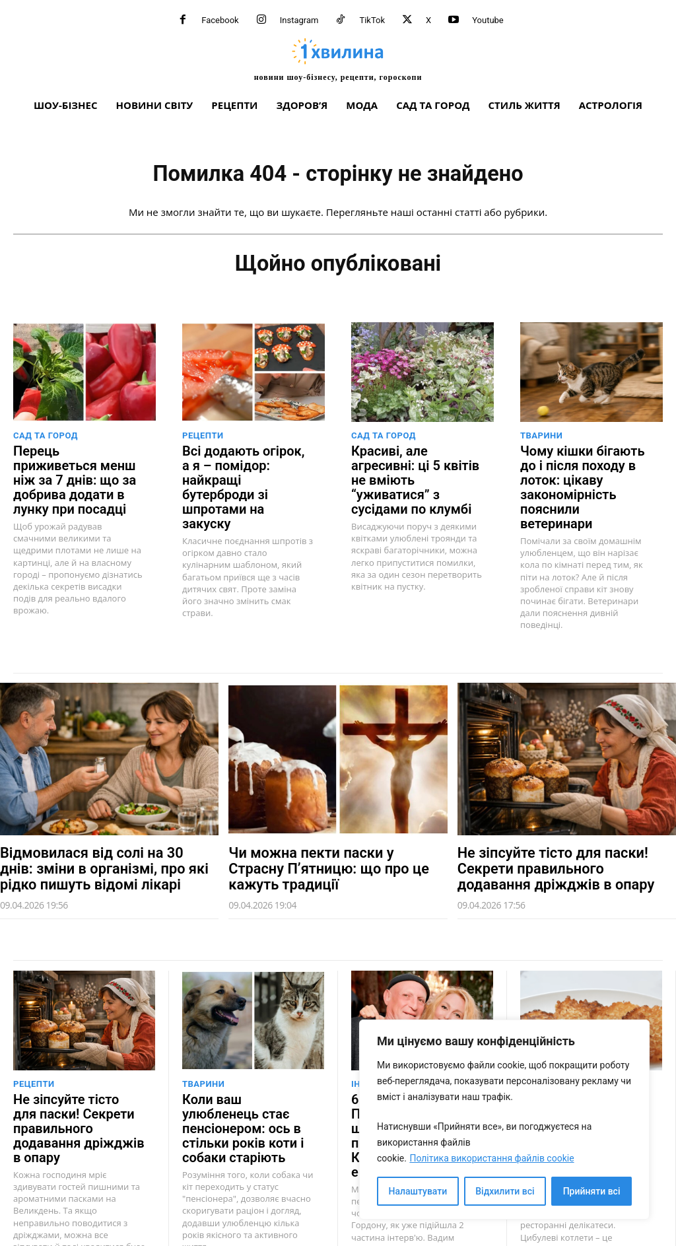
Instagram (299, 20)
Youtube (488, 20)
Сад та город (45, 440)
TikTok (372, 20)
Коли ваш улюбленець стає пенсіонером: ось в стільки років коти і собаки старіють (245, 1077)
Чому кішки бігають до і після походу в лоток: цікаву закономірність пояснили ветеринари (584, 473)
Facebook (219, 20)
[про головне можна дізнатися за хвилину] (338, 59)
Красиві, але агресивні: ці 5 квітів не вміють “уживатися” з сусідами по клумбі (414, 473)
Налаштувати (418, 1191)
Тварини (541, 440)
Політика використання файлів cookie (491, 1158)
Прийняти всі (592, 1191)
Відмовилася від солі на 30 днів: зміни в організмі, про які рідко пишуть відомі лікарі (96, 832)
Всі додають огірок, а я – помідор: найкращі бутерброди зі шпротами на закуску (248, 473)
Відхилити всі (504, 1191)
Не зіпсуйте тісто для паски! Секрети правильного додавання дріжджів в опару (555, 832)
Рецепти (203, 440)
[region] (504, 1120)
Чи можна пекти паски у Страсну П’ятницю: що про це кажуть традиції (326, 832)
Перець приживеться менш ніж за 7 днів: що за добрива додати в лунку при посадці (74, 473)
